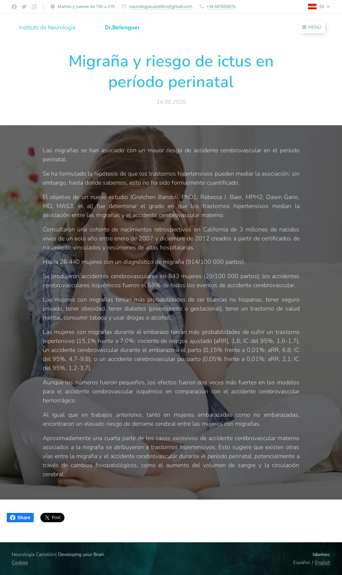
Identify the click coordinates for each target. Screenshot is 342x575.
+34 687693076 (220, 6)
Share (20, 517)
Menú (311, 27)
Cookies (20, 562)
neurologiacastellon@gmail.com (160, 6)
